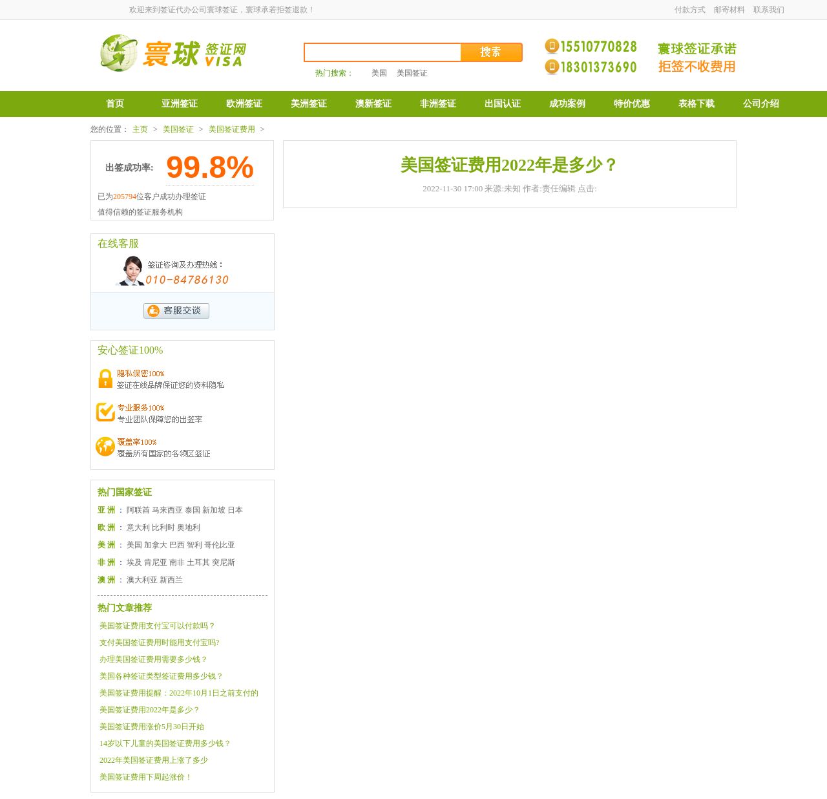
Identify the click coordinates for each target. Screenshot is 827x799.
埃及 (134, 562)
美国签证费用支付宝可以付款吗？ (157, 625)
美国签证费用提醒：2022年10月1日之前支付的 (178, 693)
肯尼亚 (155, 562)
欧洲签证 (244, 104)
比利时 (163, 527)
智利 (194, 544)
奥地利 (188, 527)
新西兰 (171, 579)
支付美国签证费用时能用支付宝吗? (159, 642)
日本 (235, 510)
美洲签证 (309, 104)
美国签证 (412, 73)
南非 (177, 562)
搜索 (492, 52)
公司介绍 (761, 104)
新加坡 (213, 510)
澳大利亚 (142, 579)
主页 (140, 129)
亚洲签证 (180, 104)
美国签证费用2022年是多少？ (149, 709)
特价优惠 (632, 104)
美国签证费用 (232, 129)
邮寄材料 (729, 9)
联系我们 (768, 9)
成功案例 (567, 104)
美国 (379, 73)
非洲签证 (438, 104)
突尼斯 (223, 562)
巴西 (177, 544)
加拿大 (155, 544)
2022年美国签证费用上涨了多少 (153, 760)
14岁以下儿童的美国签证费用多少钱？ (165, 743)
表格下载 (696, 104)
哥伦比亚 (219, 544)
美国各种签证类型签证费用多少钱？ (161, 676)
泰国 (192, 510)
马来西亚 (167, 510)
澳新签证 (373, 104)
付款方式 (690, 9)
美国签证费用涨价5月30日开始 (151, 726)
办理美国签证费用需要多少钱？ (153, 659)
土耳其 (198, 562)
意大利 (138, 527)
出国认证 (503, 104)
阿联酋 (138, 510)
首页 (115, 104)
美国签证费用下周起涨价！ (146, 777)
